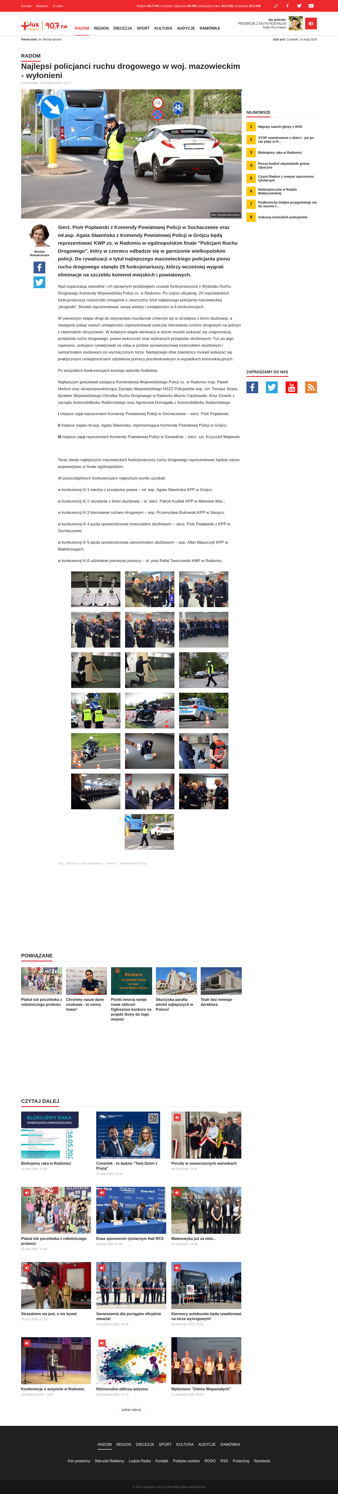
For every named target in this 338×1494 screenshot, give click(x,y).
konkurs (111, 863)
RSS (224, 1461)
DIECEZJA (123, 28)
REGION (101, 28)
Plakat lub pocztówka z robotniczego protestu (41, 986)
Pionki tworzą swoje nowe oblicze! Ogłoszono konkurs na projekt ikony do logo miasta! (131, 994)
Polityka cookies (186, 1461)
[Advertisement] (150, 897)
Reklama (42, 6)
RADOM (82, 28)
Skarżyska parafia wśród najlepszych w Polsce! (176, 989)
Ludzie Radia (140, 1461)
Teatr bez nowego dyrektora (221, 986)
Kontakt (26, 6)
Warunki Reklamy (109, 1461)
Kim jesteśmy (79, 1461)
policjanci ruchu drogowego (84, 863)
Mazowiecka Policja (133, 863)
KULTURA (163, 28)
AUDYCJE (186, 28)
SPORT (143, 28)
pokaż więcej (131, 1409)
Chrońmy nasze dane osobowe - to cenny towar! (86, 989)
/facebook (262, 1461)
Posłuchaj (241, 1461)
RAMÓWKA (210, 28)
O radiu (58, 6)
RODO (210, 1461)
